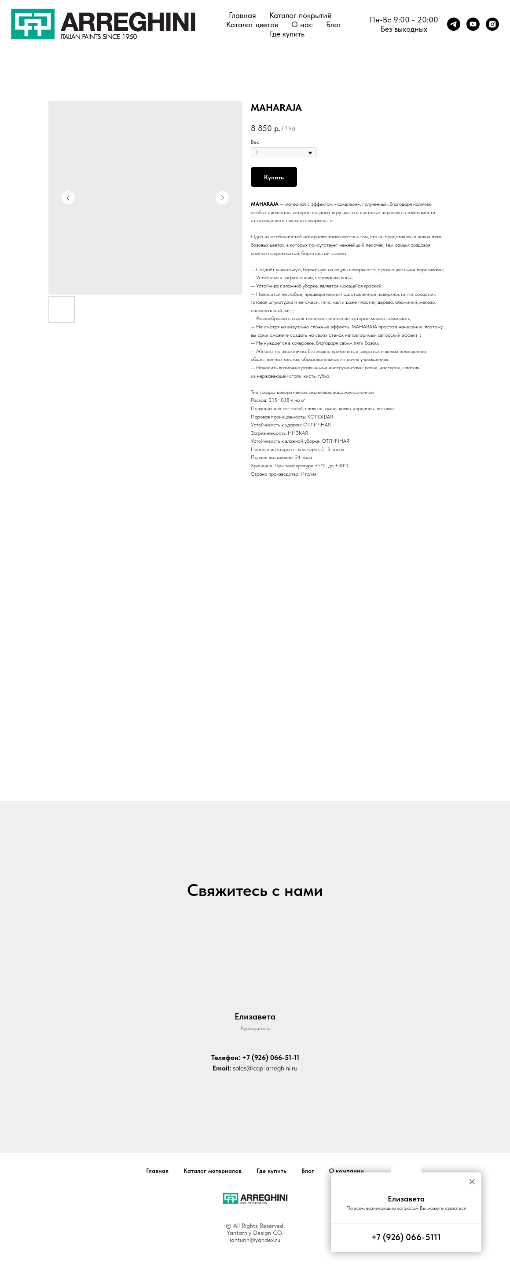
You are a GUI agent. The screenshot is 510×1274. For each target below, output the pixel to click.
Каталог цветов (252, 24)
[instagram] (492, 24)
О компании (346, 1170)
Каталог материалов (212, 1170)
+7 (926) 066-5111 (406, 1237)
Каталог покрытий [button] (300, 15)
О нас (302, 24)
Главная (242, 15)
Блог (333, 24)
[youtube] (473, 24)
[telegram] (453, 24)
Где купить (287, 33)
